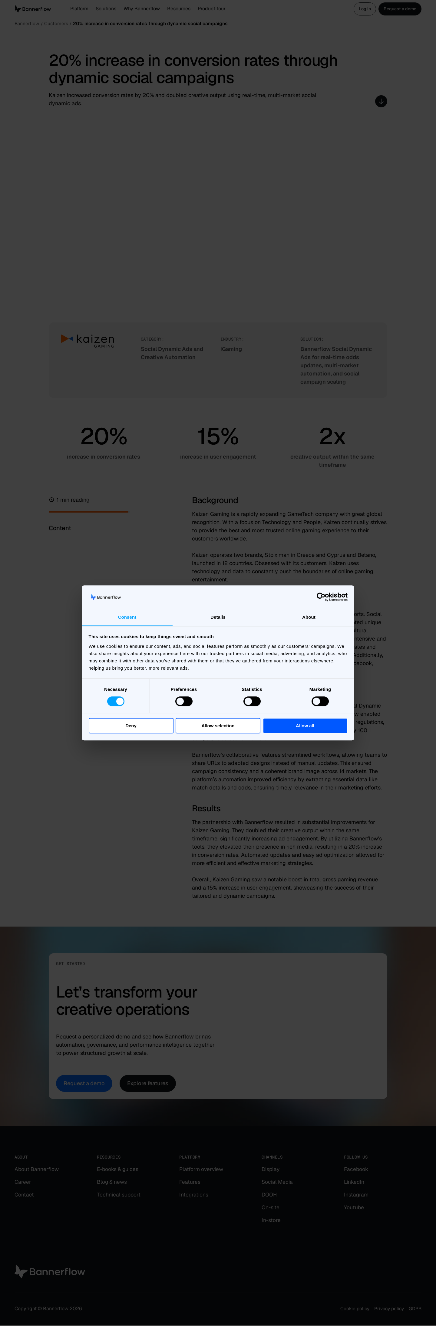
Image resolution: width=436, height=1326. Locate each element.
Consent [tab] (127, 617)
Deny (131, 725)
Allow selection (217, 725)
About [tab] (308, 617)
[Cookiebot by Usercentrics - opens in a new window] (321, 596)
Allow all (305, 725)
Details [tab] (218, 617)
